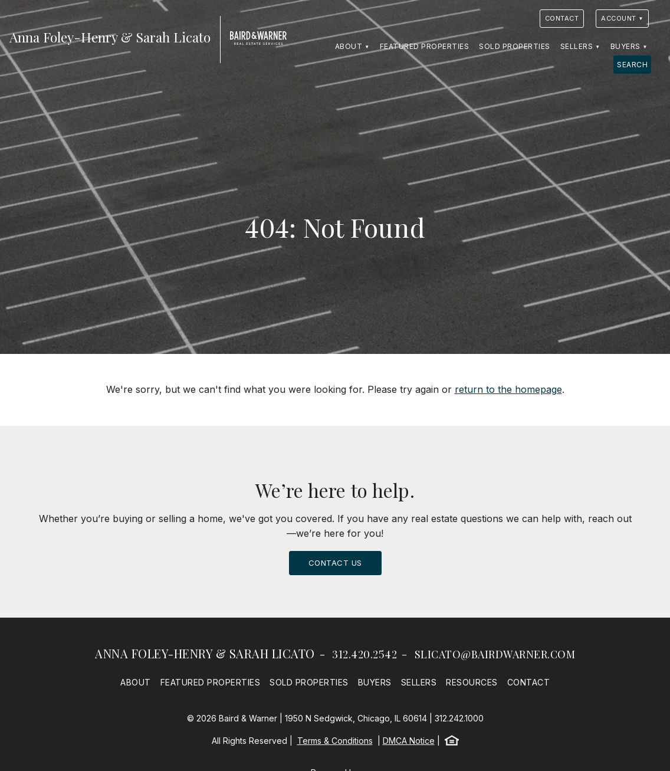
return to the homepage (508, 389)
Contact (562, 18)
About (349, 46)
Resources (472, 682)
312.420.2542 (364, 654)
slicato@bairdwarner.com (495, 654)
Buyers (625, 46)
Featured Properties (424, 46)
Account (618, 18)
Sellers (576, 46)
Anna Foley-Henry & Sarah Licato (205, 653)
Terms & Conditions (335, 741)
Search (632, 64)
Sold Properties (514, 46)
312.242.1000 (459, 718)
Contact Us (335, 562)
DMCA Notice (409, 741)
